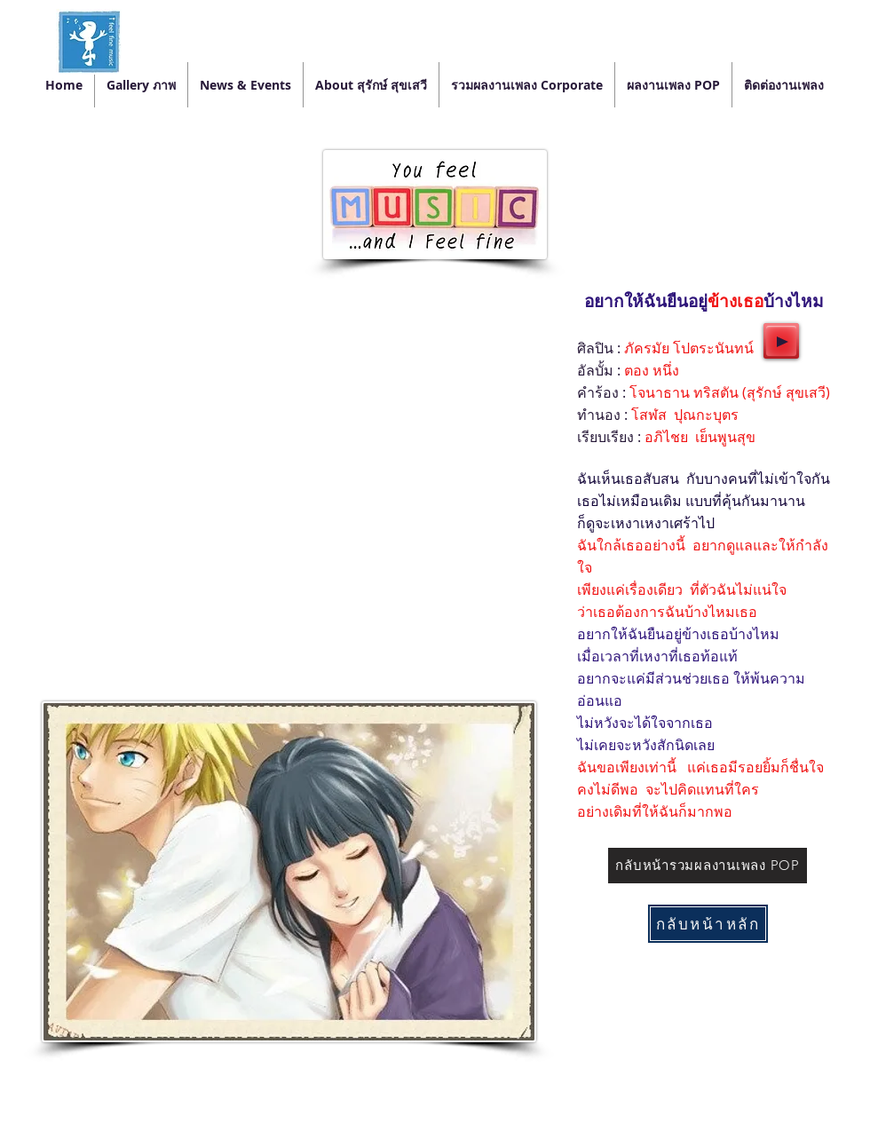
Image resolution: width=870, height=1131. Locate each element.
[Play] (781, 341)
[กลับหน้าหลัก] (708, 924)
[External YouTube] (288, 440)
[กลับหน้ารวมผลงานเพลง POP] (707, 865)
